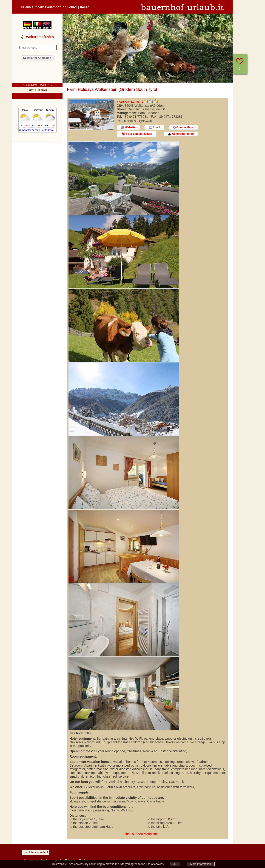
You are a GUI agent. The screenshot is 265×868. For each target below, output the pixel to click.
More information (200, 864)
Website (128, 127)
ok (175, 864)
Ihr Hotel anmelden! (36, 852)
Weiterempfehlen (181, 133)
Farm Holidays (37, 90)
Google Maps (183, 127)
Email (154, 127)
